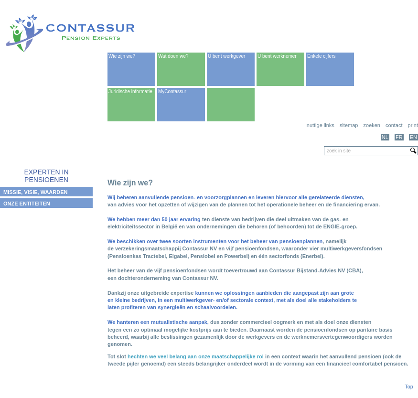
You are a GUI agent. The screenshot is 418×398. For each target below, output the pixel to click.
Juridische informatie (130, 91)
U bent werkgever (226, 56)
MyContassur (172, 91)
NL (385, 137)
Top (409, 386)
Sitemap (349, 125)
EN (413, 137)
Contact (394, 125)
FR (399, 137)
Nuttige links (320, 125)
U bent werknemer (277, 56)
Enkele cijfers (321, 56)
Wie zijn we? (121, 56)
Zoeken (372, 125)
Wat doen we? (173, 56)
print (413, 125)
